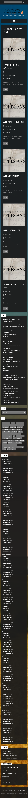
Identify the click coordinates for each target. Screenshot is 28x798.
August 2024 (6, 500)
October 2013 (6, 739)
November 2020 (6, 597)
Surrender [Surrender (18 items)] (14, 444)
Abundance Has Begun (8, 780)
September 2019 (6, 626)
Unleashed (5, 400)
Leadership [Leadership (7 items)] (5, 438)
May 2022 (5, 556)
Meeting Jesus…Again (8, 364)
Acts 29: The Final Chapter (10, 324)
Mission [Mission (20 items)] (4, 440)
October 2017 (6, 676)
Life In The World (7, 357)
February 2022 (6, 563)
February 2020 (6, 617)
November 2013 (6, 737)
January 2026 (6, 463)
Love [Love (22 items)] (14, 438)
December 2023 (6, 518)
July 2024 (5, 502)
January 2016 (6, 714)
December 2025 (6, 466)
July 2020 (5, 606)
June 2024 (5, 504)
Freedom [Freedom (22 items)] (20, 431)
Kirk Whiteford (6, 753)
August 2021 (6, 576)
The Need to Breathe (8, 393)
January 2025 (6, 488)
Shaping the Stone (8, 386)
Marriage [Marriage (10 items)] (19, 438)
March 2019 (5, 640)
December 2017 (6, 671)
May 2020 (5, 610)
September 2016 (6, 703)
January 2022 (6, 565)
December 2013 (6, 735)
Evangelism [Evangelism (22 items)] (19, 429)
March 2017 (5, 689)
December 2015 (6, 717)
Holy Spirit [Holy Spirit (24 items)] (5, 436)
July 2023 (5, 529)
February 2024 (6, 513)
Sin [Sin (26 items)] (9, 444)
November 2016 (6, 699)
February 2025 (6, 486)
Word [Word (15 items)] (4, 449)
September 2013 (6, 742)
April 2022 (5, 558)
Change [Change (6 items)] (16, 425)
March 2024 (5, 511)
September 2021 (6, 574)
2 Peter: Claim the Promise (10, 319)
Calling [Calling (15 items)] (11, 425)
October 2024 (6, 495)
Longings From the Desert (10, 361)
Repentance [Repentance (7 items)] (10, 442)
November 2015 (6, 719)
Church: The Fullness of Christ (13, 286)
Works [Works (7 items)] (8, 449)
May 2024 (5, 506)
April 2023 (5, 536)
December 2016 (6, 696)
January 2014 (6, 732)
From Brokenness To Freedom (11, 346)
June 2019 (5, 633)
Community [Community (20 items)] (19, 427)
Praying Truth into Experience (11, 66)
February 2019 (6, 642)
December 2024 (6, 491)
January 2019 (6, 644)
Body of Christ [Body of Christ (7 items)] (19, 422)
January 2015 (6, 728)
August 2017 (6, 680)
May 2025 (5, 479)
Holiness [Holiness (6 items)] (19, 433)
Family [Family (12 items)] (8, 431)
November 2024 (6, 493)
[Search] (13, 2)
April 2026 (5, 459)
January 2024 (6, 515)
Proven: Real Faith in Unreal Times (12, 377)
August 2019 (6, 628)
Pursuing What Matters (9, 379)
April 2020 (5, 613)
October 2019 (6, 624)
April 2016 (5, 710)
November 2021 (6, 570)
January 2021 (6, 592)
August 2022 (6, 554)
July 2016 (5, 705)
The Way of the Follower (10, 398)
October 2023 (6, 522)
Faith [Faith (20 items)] (4, 431)
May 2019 (5, 635)
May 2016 (5, 708)
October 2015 (6, 721)
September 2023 (6, 524)
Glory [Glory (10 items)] (4, 433)
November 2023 (6, 520)
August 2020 (6, 604)
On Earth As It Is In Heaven (10, 366)
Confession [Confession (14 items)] (5, 429)
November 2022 (6, 547)
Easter (4, 337)
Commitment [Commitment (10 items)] (6, 427)
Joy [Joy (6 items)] (14, 436)
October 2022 (6, 549)
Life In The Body (7, 352)
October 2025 (6, 470)
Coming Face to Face (8, 334)
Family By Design (7, 341)
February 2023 (6, 540)
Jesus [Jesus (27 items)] (11, 436)
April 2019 (5, 638)
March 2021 (5, 588)
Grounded (5, 348)
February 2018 (6, 667)
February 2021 (6, 590)
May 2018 (5, 660)
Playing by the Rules (8, 375)
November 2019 (6, 622)
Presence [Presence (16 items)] (22, 440)
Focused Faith (6, 343)
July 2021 (5, 579)
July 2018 (5, 656)
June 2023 (5, 531)
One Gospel (5, 370)
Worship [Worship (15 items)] (14, 449)
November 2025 (6, 468)
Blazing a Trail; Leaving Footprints (13, 326)
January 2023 (6, 542)
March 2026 (5, 461)
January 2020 (6, 619)
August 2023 (6, 527)
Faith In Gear (6, 339)
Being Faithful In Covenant (10, 767)
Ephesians (7, 78)
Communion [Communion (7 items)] (13, 427)
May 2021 (5, 583)
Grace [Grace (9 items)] (9, 433)
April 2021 (5, 585)
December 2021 (6, 567)
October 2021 (6, 572)
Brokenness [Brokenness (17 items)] (5, 425)
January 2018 (6, 669)
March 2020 (5, 615)
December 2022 (6, 545)
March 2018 (5, 665)
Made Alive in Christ (11, 230)
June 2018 (5, 658)
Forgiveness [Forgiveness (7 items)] (14, 431)
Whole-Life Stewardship (9, 402)
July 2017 (5, 683)
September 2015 (6, 723)
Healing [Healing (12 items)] (13, 433)
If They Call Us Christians (10, 350)
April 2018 (5, 662)
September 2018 (6, 653)
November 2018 (6, 649)
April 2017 (5, 687)
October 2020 (6, 599)
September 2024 (6, 497)
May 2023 (5, 533)
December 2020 (6, 595)
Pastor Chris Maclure (10, 75)
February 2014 (6, 730)
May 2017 (5, 685)
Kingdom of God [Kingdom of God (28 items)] (20, 436)
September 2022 (6, 552)
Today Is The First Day (9, 773)
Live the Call (6, 359)
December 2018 (6, 647)
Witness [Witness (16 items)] (21, 447)
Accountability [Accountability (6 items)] (6, 422)
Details (5, 89)
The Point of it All (8, 395)
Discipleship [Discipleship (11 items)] (12, 429)
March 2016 (5, 712)
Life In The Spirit (7, 355)
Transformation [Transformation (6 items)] (6, 447)
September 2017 (6, 678)
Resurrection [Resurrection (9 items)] (18, 442)
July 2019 (5, 631)
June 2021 (5, 581)
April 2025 (5, 481)
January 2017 (6, 694)
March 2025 (5, 484)
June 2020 (5, 608)
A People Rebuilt (7, 321)
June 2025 (5, 477)
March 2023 (5, 538)
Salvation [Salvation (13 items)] (5, 444)
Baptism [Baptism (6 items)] (13, 422)
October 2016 (6, 701)
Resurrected (6, 384)
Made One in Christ (11, 176)
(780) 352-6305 (22, 790)
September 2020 (6, 601)
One (3, 368)
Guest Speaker (6, 751)
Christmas (5, 332)
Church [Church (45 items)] (21, 425)
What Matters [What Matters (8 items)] (15, 447)
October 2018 (6, 651)
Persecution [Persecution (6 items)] (11, 440)
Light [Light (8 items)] (11, 438)
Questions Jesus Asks (8, 382)
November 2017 (6, 674)
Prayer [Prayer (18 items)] (16, 440)
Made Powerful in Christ (13, 121)
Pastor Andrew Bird (8, 756)
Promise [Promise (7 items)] (5, 442)
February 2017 (6, 692)
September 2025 (6, 472)
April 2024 (5, 509)
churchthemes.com (14, 795)
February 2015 (6, 726)
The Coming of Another (9, 391)
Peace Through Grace (8, 373)
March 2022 (5, 561)
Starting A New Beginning (10, 389)
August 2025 (6, 475)
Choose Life (5, 330)
